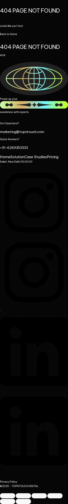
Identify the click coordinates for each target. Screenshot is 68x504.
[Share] (39, 495)
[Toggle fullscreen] (23, 495)
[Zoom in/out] (7, 495)
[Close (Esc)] (55, 495)
